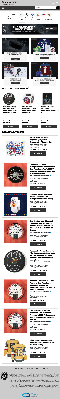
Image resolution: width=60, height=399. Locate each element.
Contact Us (45, 368)
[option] (11, 110)
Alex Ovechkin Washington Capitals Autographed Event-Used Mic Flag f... (29, 110)
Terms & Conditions (17, 368)
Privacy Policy (29, 368)
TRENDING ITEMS (13, 132)
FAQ (37, 368)
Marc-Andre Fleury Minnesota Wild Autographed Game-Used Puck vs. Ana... (10, 110)
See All (9, 18)
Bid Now (10, 126)
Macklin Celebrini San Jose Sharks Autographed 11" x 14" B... (48, 110)
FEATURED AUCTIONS (15, 88)
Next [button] (58, 110)
